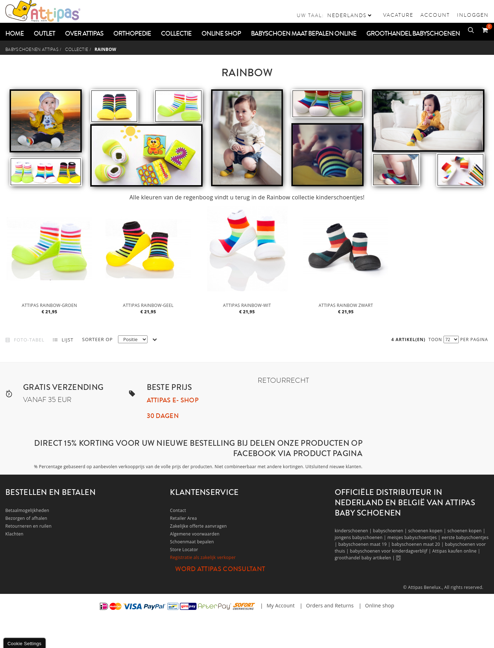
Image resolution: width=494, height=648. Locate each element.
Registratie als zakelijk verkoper (203, 557)
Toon (435, 339)
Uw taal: (310, 15)
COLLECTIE (76, 49)
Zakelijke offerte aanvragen (198, 526)
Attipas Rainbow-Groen (49, 305)
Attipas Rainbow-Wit (247, 305)
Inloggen (473, 15)
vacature (398, 15)
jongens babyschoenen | (361, 537)
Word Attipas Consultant (220, 569)
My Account (281, 605)
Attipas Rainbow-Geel (148, 305)
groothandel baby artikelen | (365, 558)
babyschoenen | (390, 531)
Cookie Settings (24, 643)
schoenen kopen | (427, 531)
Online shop (379, 605)
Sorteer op (97, 339)
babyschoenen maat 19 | (365, 544)
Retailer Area (183, 518)
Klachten (14, 534)
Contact (178, 510)
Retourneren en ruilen (28, 526)
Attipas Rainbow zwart (345, 305)
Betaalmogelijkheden (27, 510)
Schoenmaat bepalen (192, 542)
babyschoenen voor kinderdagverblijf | (391, 551)
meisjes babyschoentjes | (414, 537)
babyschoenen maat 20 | (418, 544)
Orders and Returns (330, 605)
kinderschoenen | (354, 531)
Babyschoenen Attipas (32, 49)
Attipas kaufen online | (456, 551)
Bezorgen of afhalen (26, 518)
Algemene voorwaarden (194, 534)
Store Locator (184, 550)
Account (435, 15)
